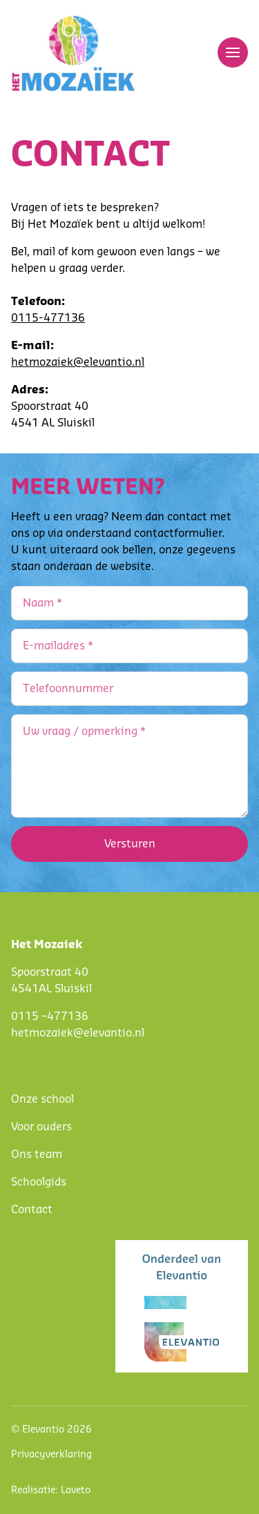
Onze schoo (41, 1099)
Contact (31, 1209)
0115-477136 (48, 318)
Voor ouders (41, 1126)
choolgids (41, 1182)
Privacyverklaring (51, 1454)
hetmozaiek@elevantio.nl (77, 362)
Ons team (36, 1154)
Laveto (75, 1490)
